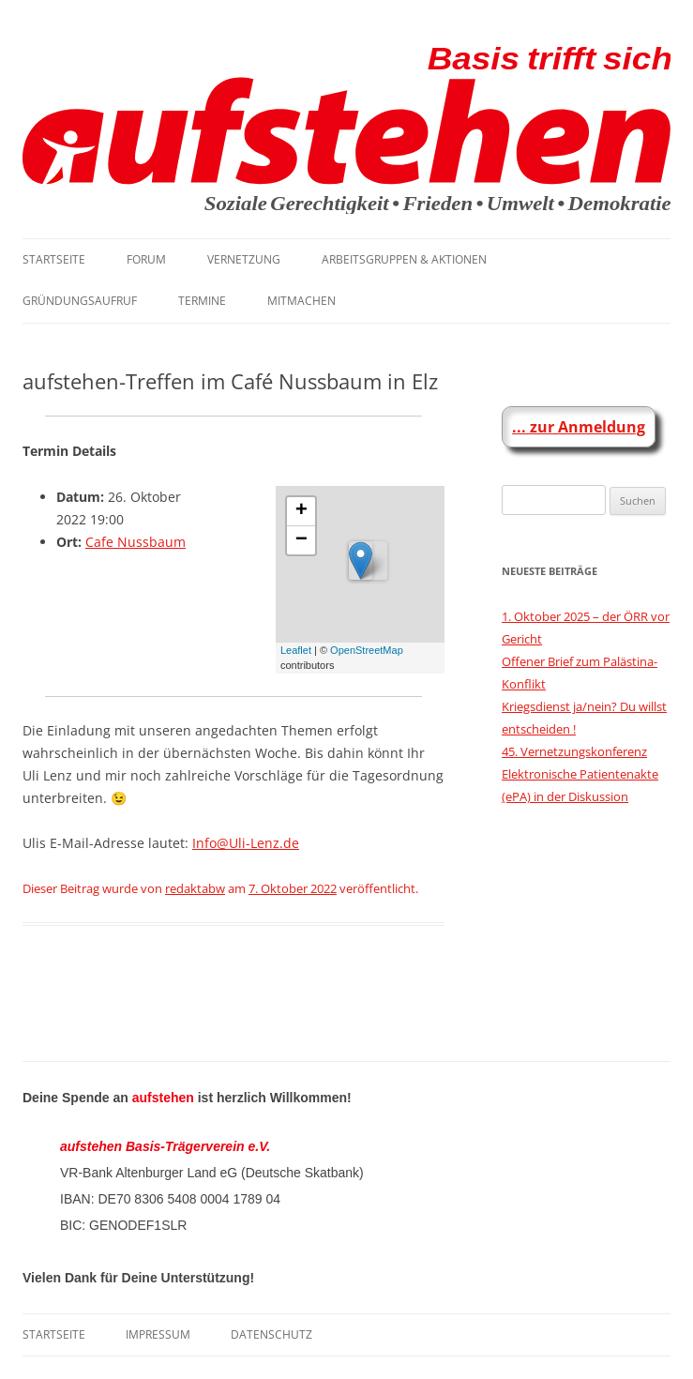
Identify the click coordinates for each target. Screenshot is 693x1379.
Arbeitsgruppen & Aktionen (404, 259)
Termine (202, 301)
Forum (146, 259)
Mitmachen (301, 301)
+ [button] (301, 511)
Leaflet (295, 650)
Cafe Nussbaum (135, 542)
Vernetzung (243, 259)
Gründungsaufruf (80, 301)
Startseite (54, 259)
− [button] (301, 540)
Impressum (158, 1334)
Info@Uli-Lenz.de (245, 843)
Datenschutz (271, 1334)
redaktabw (195, 888)
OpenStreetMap (366, 650)
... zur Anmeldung (578, 427)
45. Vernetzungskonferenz (574, 751)
